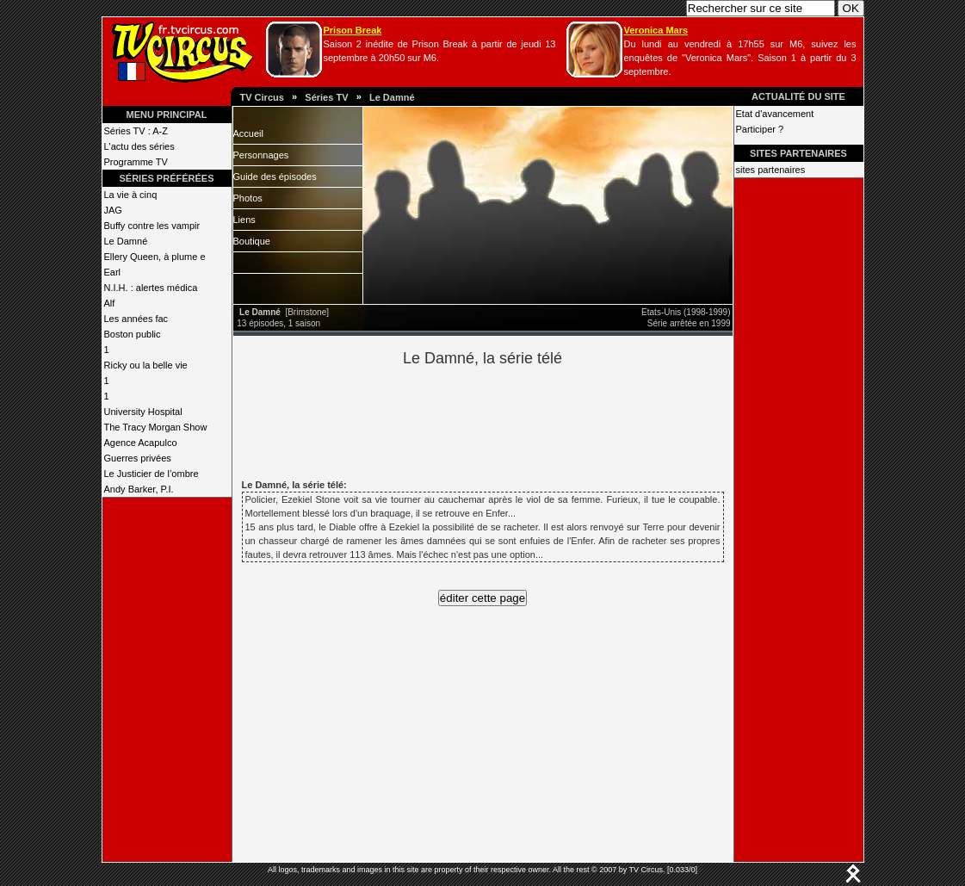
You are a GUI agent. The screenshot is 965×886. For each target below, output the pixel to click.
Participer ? (760, 129)
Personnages (261, 155)
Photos (248, 198)
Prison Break (353, 30)
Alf (109, 303)
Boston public (132, 334)
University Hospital (143, 411)
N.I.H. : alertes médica (151, 287)
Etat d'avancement (775, 113)
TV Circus (262, 97)
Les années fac (136, 318)
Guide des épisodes (275, 176)
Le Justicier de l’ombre (151, 473)
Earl (112, 272)
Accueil (248, 133)
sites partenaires (771, 169)
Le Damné (392, 97)
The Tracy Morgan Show (155, 427)
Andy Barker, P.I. (139, 489)
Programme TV (136, 162)
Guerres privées (137, 458)
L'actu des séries (139, 146)
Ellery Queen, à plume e (155, 256)
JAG (113, 210)
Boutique (251, 241)
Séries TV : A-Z (136, 131)
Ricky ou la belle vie (146, 365)
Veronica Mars (656, 30)
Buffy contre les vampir (152, 225)
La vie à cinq (131, 194)
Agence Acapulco (140, 442)
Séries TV (326, 97)
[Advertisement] (512, 420)
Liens (244, 219)
